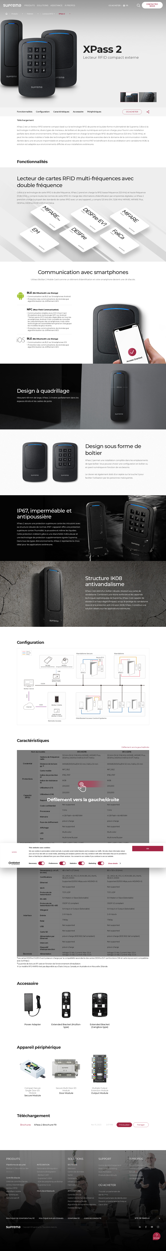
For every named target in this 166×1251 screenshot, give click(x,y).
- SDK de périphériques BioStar (50, 1182)
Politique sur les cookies (51, 1218)
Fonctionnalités (24, 112)
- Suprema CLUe (44, 1185)
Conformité (74, 1218)
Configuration (43, 112)
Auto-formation (105, 1172)
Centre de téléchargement (109, 1165)
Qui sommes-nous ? (137, 1165)
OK (147, 1232)
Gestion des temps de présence (81, 1198)
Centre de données (76, 1172)
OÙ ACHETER (115, 5)
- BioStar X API (43, 1175)
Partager (141, 1125)
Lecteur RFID (11, 1188)
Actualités (133, 1172)
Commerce (72, 1178)
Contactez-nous (152, 5)
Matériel (30, 14)
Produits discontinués (107, 1175)
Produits (14, 14)
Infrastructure (74, 1182)
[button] (129, 97)
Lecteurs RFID (47, 14)
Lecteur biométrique (15, 1185)
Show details (113, 1247)
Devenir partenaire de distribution (112, 1198)
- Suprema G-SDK (44, 1178)
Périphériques (94, 112)
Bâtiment (72, 1168)
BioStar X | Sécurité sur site (17, 1168)
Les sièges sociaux (136, 1178)
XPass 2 (62, 14)
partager (146, 111)
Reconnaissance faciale (77, 1201)
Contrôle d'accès (75, 1195)
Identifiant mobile (13, 1191)
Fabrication (72, 1185)
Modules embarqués (45, 1191)
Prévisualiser (124, 1125)
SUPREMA (12, 6)
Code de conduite (92, 1218)
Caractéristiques (61, 112)
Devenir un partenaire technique (112, 1201)
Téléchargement (25, 120)
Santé (70, 1175)
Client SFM (102, 1205)
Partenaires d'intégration (47, 1168)
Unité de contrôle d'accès (16, 1181)
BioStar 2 (10, 1172)
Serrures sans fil (12, 1198)
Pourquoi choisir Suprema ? (141, 1169)
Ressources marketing (107, 1169)
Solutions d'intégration (46, 1172)
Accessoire (78, 112)
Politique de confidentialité (20, 1218)
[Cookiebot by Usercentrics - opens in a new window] (14, 1246)
